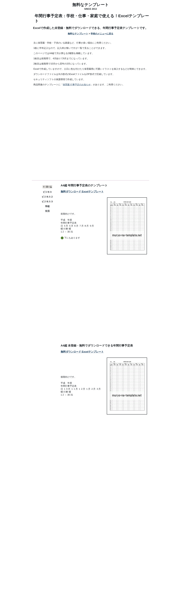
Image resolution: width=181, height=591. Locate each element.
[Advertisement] (90, 110)
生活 (47, 211)
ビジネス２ (47, 197)
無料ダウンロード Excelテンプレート (82, 191)
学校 (47, 206)
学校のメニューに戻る (102, 33)
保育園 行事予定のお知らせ (76, 84)
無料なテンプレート (90, 5)
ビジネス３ (47, 201)
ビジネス (47, 192)
